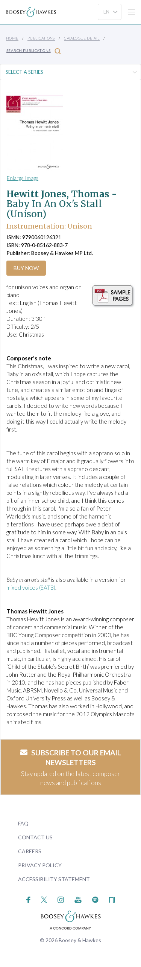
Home (12, 38)
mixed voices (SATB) (30, 587)
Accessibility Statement (54, 879)
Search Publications (33, 51)
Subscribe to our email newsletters (70, 757)
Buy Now (26, 268)
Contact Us (35, 837)
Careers (29, 851)
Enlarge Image (22, 178)
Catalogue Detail (81, 38)
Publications (41, 38)
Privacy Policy (40, 865)
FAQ (23, 823)
